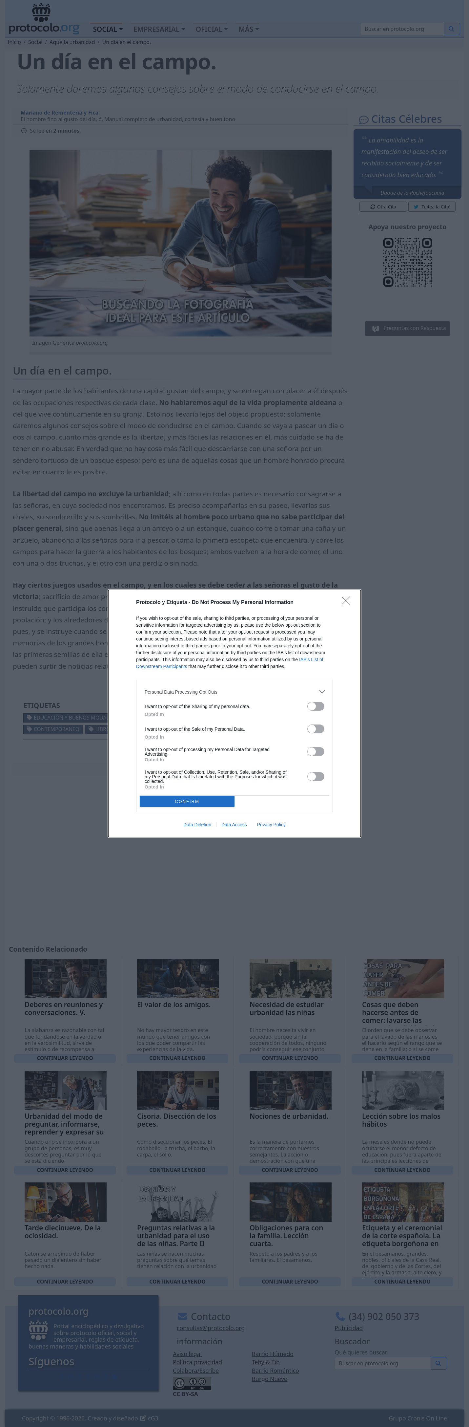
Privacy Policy (271, 824)
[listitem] (234, 691)
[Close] (348, 602)
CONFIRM (187, 801)
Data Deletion (197, 824)
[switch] (315, 706)
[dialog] (234, 713)
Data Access (234, 824)
